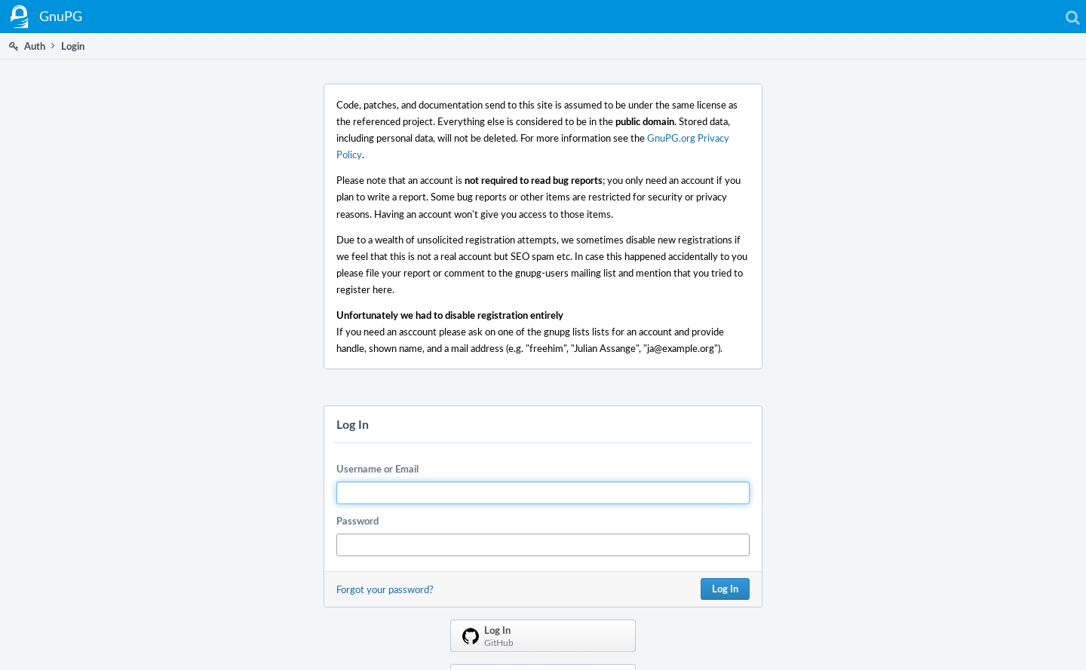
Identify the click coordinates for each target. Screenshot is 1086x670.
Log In (725, 588)
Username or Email (377, 469)
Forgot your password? (385, 589)
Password (357, 521)
